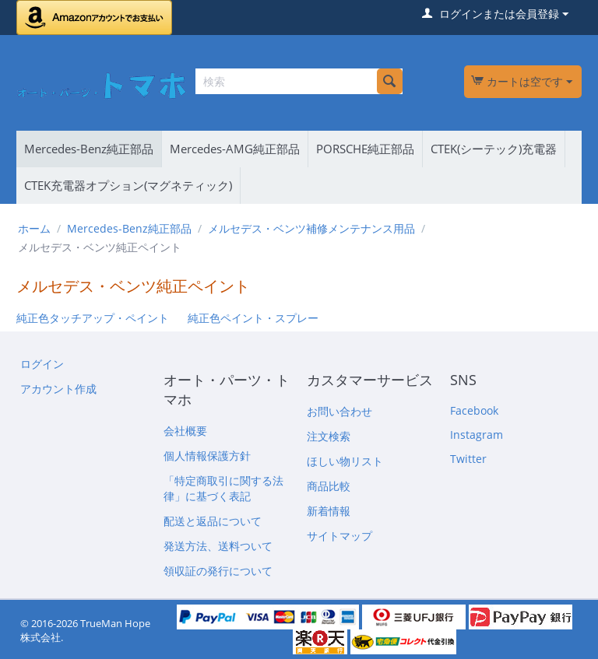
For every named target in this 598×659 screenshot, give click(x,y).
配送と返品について (213, 521)
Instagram (476, 434)
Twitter (468, 458)
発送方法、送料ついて (218, 545)
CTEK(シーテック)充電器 (494, 148)
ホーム (34, 228)
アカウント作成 (58, 388)
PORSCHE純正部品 (365, 148)
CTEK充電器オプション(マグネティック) (128, 185)
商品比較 (328, 485)
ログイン (42, 363)
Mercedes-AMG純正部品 (235, 148)
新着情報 (328, 510)
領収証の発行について (218, 570)
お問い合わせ (339, 411)
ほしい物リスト (345, 461)
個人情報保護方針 (207, 455)
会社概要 (185, 430)
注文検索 (328, 436)
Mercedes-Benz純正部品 (88, 148)
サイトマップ (339, 535)
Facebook (474, 410)
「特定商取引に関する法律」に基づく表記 (223, 488)
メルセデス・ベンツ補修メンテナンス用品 (311, 228)
